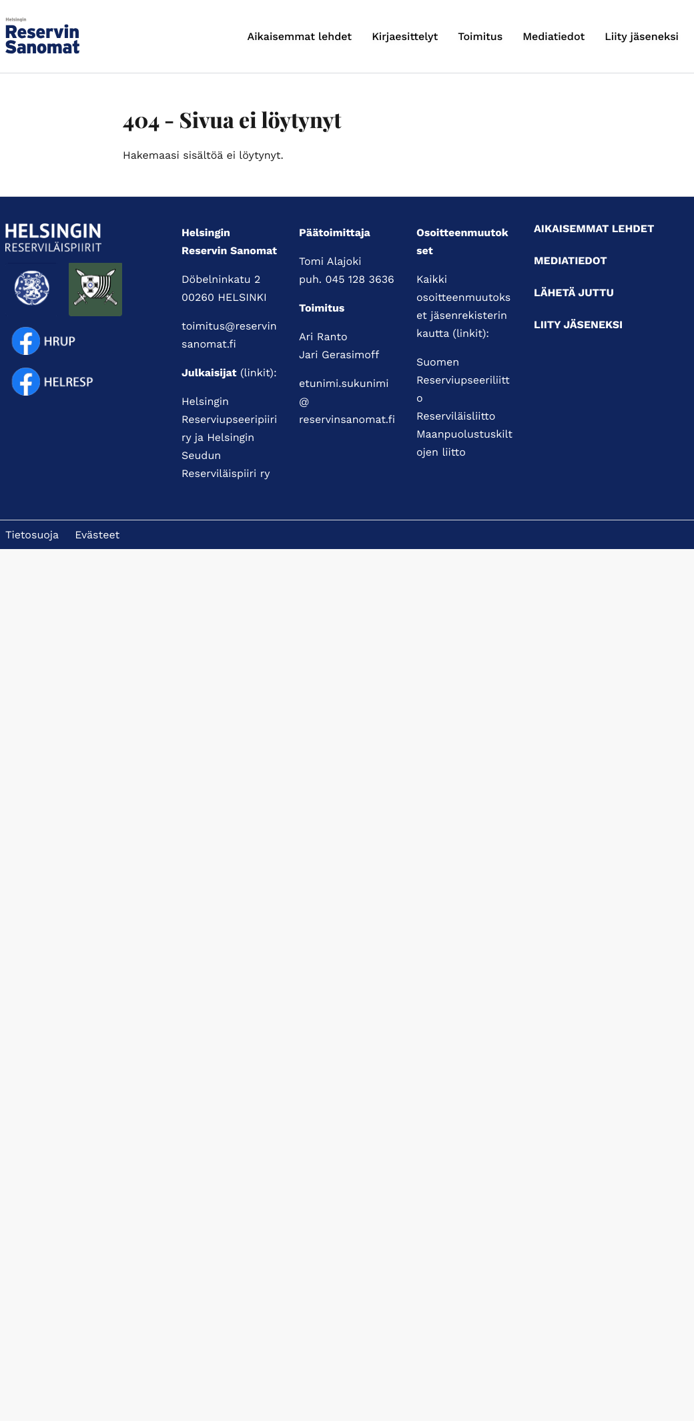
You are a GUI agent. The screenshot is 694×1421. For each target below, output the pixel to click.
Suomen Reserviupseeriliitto (463, 380)
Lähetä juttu (574, 292)
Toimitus (480, 36)
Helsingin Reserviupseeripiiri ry (229, 419)
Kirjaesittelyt (405, 36)
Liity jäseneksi (642, 36)
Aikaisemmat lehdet (300, 36)
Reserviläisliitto (455, 416)
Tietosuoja (32, 534)
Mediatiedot (554, 36)
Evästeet (97, 534)
